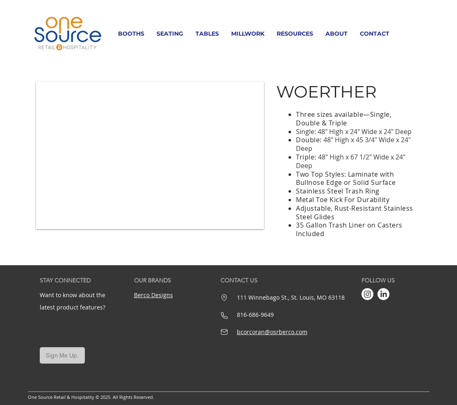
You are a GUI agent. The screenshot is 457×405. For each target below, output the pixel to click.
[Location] (224, 297)
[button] (131, 33)
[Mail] (224, 332)
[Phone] (224, 315)
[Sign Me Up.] (62, 355)
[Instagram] (367, 294)
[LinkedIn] (383, 294)
